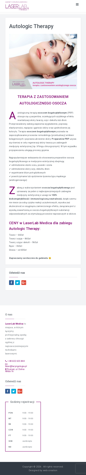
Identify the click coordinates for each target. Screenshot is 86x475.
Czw (10, 430)
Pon (10, 413)
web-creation (50, 470)
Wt (9, 418)
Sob (10, 441)
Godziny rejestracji (22, 401)
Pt (9, 435)
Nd (9, 447)
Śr (9, 424)
